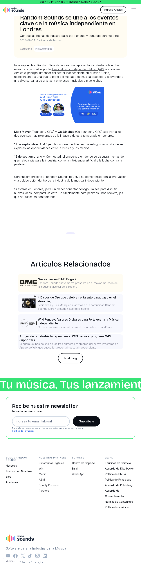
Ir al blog (70, 358)
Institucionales (43, 48)
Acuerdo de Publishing (119, 485)
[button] (133, 9)
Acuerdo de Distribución (119, 468)
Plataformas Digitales (51, 463)
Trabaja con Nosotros (19, 471)
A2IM (42, 479)
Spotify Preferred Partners (49, 488)
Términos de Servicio (118, 463)
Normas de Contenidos (119, 501)
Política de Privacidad (23, 431)
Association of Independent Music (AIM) (78, 69)
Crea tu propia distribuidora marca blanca (70, 2)
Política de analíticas (117, 507)
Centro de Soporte (83, 463)
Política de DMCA (115, 474)
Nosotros (11, 465)
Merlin (42, 474)
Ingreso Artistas (113, 9)
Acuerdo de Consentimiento (114, 493)
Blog (8, 476)
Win (41, 468)
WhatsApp (78, 474)
